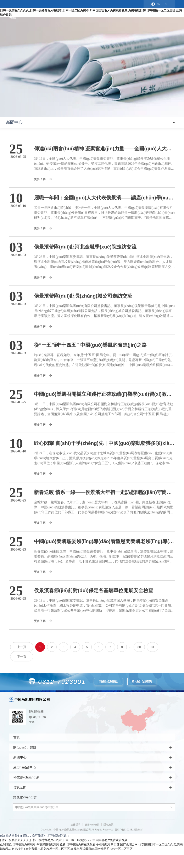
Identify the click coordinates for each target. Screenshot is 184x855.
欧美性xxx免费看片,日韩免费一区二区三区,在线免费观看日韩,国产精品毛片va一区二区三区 (74, 852)
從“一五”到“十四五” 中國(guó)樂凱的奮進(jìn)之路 (90, 349)
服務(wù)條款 (92, 828)
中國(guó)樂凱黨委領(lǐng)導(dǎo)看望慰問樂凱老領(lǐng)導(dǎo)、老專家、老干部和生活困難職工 (104, 545)
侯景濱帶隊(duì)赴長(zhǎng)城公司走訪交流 (83, 299)
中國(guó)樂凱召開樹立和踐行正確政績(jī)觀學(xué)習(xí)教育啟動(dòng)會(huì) (104, 398)
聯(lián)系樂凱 (108, 683)
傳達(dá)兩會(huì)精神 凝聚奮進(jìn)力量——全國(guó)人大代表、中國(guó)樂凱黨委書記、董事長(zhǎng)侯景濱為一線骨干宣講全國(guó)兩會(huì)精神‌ (104, 152)
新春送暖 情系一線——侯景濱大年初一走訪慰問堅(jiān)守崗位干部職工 (104, 496)
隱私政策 (108, 828)
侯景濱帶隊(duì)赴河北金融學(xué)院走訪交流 (85, 250)
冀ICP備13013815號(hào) (129, 833)
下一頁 (21, 660)
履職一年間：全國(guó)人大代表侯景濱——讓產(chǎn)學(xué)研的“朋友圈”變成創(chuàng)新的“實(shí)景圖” (104, 201)
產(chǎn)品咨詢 (142, 683)
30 (139, 651)
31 (152, 651)
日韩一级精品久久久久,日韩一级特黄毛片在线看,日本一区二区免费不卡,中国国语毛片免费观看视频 (63, 844)
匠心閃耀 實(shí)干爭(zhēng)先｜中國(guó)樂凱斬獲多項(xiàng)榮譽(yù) (104, 447)
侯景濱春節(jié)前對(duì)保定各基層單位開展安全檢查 (93, 594)
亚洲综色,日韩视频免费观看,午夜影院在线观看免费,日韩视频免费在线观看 (47, 848)
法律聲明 (75, 828)
